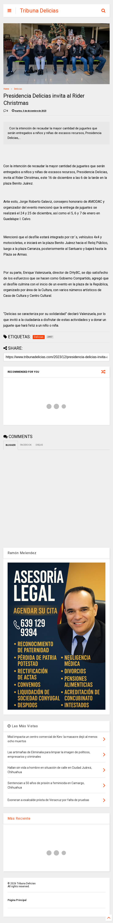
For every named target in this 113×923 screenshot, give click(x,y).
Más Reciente (19, 818)
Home (6, 89)
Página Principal (17, 900)
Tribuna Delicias (39, 10)
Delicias (18, 89)
